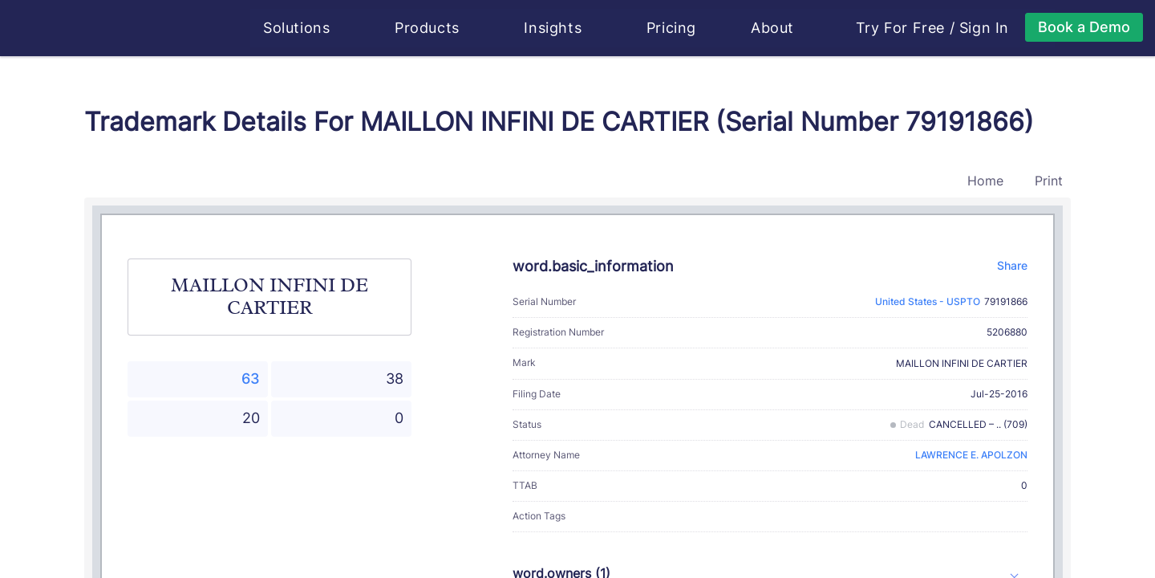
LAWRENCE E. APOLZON (971, 455)
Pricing (672, 27)
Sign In (985, 28)
